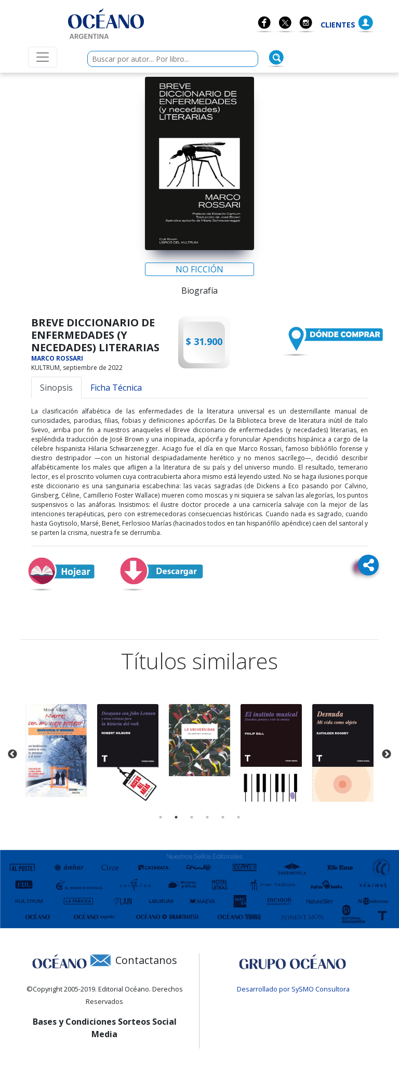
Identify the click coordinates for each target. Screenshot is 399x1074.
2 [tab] (176, 817)
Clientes (338, 25)
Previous (12, 754)
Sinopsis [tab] (56, 387)
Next (386, 754)
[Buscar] (276, 57)
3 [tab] (192, 817)
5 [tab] (223, 817)
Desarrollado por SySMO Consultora (293, 989)
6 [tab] (238, 817)
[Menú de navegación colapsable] (42, 57)
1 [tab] (160, 817)
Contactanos (146, 960)
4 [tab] (207, 817)
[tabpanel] (56, 750)
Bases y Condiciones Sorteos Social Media (105, 1028)
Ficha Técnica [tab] (116, 387)
